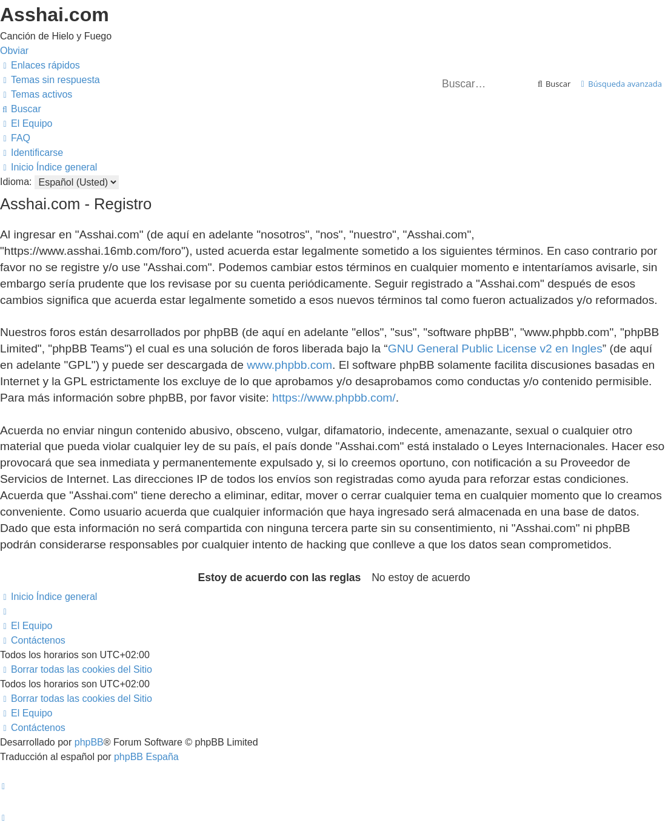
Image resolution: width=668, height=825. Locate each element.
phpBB (89, 742)
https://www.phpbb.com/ (334, 397)
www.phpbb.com (289, 365)
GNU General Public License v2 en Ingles (495, 348)
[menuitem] (50, 80)
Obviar (14, 50)
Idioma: (16, 182)
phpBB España (146, 757)
